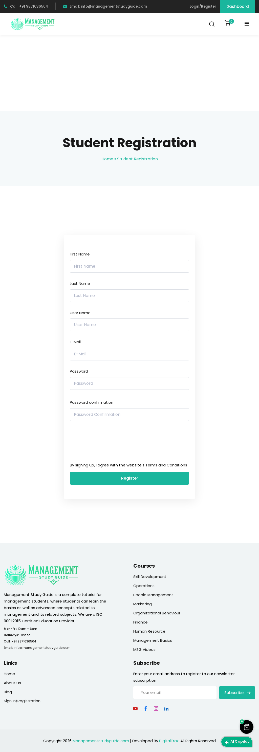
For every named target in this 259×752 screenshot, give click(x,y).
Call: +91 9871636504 (26, 6)
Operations (144, 585)
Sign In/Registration (22, 700)
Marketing (142, 604)
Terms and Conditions (166, 465)
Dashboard (237, 6)
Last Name (80, 283)
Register (129, 478)
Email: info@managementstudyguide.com (105, 6)
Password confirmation (91, 402)
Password (79, 371)
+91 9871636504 (23, 641)
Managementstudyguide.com (101, 740)
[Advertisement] (129, 73)
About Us (12, 682)
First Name (80, 254)
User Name (80, 312)
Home (107, 159)
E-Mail (75, 342)
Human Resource (149, 631)
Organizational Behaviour (156, 613)
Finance (140, 622)
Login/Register (203, 6)
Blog (8, 692)
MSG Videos (144, 649)
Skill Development (149, 576)
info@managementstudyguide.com (42, 648)
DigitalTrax (169, 740)
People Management (153, 594)
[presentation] (104, 443)
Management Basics (152, 640)
